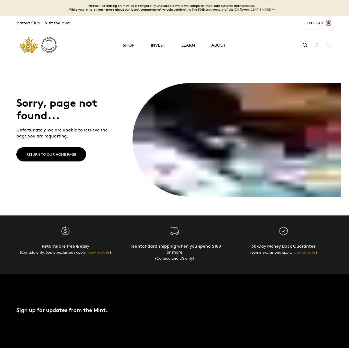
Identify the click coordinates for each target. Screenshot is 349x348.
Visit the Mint (57, 22)
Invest (158, 45)
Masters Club (28, 22)
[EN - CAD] (318, 23)
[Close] (342, 8)
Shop (128, 45)
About (218, 45)
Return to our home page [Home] (51, 154)
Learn (188, 45)
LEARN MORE (261, 9)
